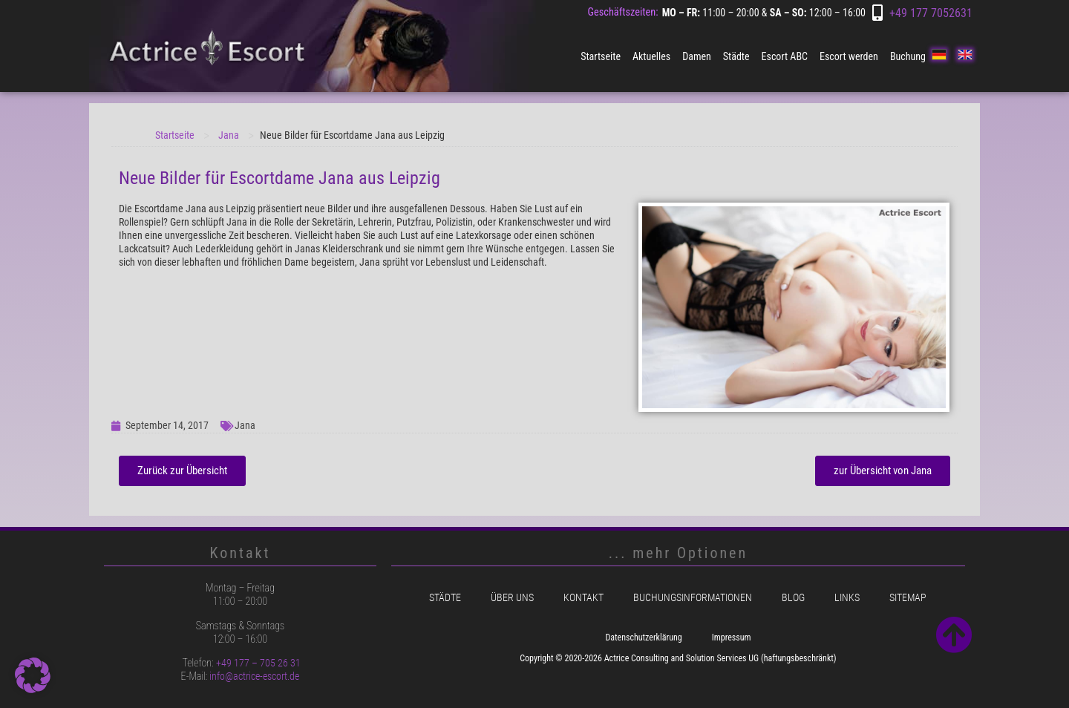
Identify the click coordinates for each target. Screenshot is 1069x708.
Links (847, 597)
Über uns (512, 597)
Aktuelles (651, 56)
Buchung (908, 56)
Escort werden (849, 56)
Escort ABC (785, 56)
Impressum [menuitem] (731, 637)
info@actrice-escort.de (254, 676)
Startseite (601, 56)
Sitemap (907, 597)
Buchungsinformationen (692, 597)
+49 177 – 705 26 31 (258, 663)
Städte (736, 56)
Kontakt (583, 597)
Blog (793, 597)
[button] (32, 675)
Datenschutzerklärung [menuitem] (643, 637)
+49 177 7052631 (930, 13)
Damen (696, 56)
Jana (228, 135)
